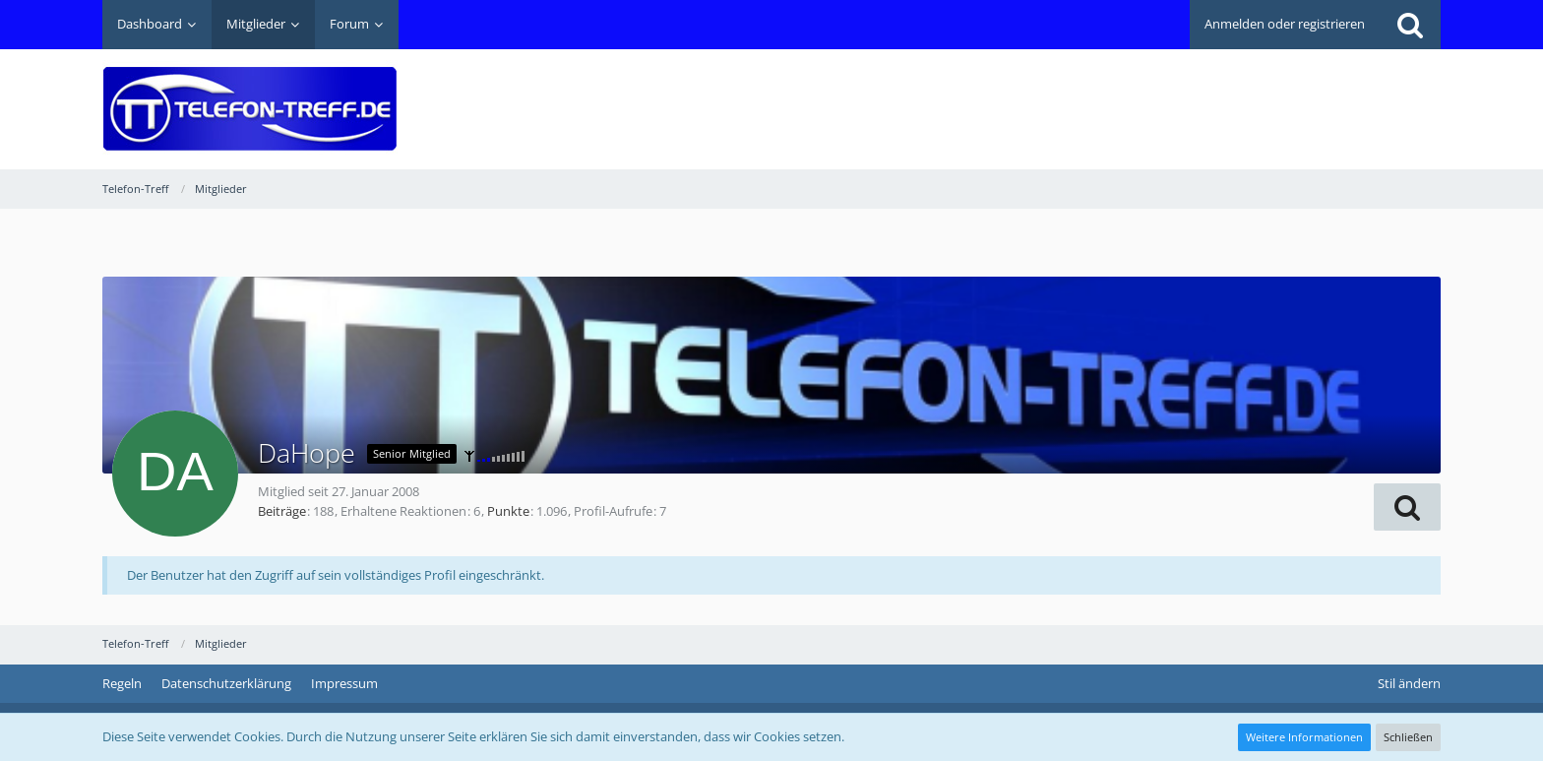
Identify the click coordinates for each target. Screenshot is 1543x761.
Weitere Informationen (1304, 736)
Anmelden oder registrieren (1284, 23)
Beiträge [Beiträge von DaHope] (282, 511)
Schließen (1408, 736)
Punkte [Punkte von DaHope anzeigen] (508, 511)
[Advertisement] (1082, 94)
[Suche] (1410, 24)
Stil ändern (1409, 683)
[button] (1407, 507)
